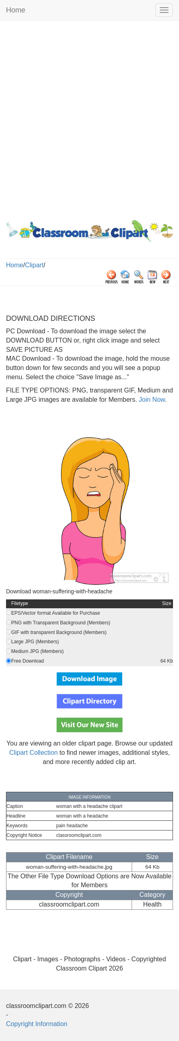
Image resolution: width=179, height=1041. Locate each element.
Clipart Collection (33, 752)
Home (15, 10)
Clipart (34, 265)
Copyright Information (36, 1023)
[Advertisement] (89, 118)
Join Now (151, 399)
